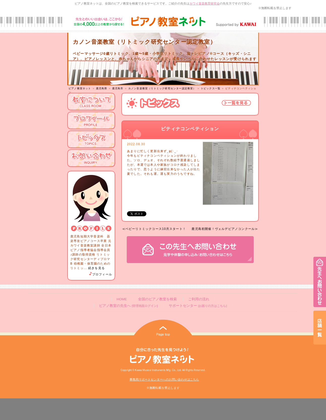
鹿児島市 (117, 88)
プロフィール (100, 274)
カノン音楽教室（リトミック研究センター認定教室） (162, 88)
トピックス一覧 (210, 88)
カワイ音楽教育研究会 (204, 3)
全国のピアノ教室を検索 (157, 299)
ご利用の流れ (198, 299)
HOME (122, 299)
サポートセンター (198, 306)
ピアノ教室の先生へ (128, 306)
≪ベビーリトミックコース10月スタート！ (154, 229)
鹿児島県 (101, 88)
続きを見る (96, 268)
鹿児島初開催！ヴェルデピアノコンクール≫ (224, 229)
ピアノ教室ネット (80, 88)
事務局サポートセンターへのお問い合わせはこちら (164, 379)
